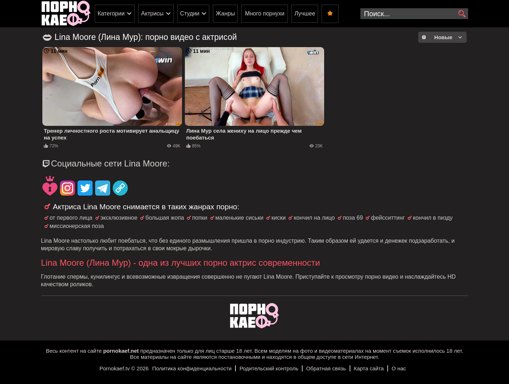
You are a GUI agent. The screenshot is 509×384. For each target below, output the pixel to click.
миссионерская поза (77, 226)
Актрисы (152, 13)
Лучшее (304, 13)
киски (278, 218)
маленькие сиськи (239, 218)
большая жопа (164, 218)
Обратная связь (326, 368)
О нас (399, 368)
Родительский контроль (268, 368)
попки (199, 218)
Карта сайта (369, 368)
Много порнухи (264, 13)
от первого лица (71, 218)
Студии (190, 13)
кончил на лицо (314, 218)
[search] (462, 14)
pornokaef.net (121, 351)
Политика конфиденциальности (192, 368)
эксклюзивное (119, 218)
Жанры (225, 13)
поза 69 (353, 218)
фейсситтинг (388, 218)
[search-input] (414, 13)
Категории (111, 13)
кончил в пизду (433, 218)
